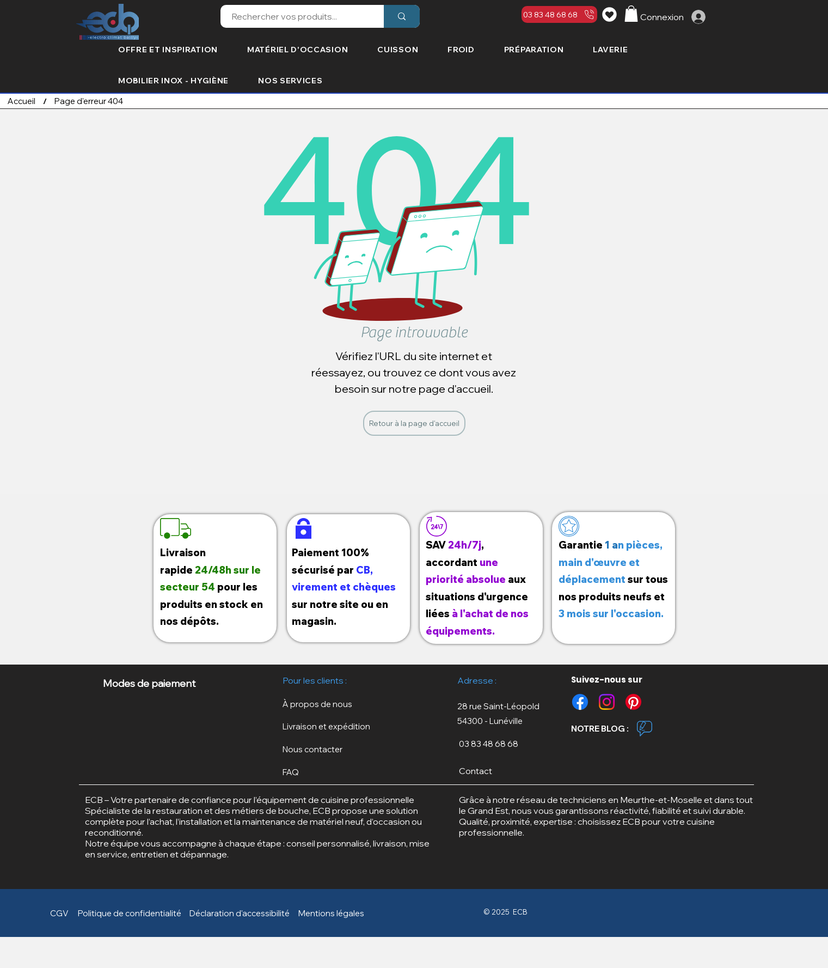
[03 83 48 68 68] (559, 14)
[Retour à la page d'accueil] (414, 423)
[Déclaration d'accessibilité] (242, 913)
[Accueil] (21, 101)
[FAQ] (325, 772)
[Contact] (503, 770)
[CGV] (61, 913)
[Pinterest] (633, 702)
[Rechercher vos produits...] (296, 16)
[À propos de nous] (325, 704)
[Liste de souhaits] (611, 14)
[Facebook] (580, 702)
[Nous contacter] (325, 749)
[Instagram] (606, 702)
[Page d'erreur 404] (89, 101)
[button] (631, 13)
